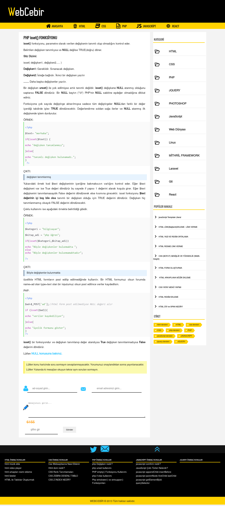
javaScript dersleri (164, 336)
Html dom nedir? (56, 470)
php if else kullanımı (102, 477)
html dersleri (162, 325)
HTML (79, 25)
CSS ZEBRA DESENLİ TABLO (63, 477)
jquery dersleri (163, 342)
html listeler (10, 477)
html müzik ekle (12, 466)
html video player (13, 470)
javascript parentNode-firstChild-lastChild (156, 477)
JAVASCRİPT (146, 25)
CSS (100, 25)
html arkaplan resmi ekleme (18, 474)
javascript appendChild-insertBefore (153, 474)
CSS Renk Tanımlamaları (60, 474)
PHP (121, 25)
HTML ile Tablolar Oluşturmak (19, 481)
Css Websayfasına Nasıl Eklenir (64, 466)
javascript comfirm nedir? (148, 466)
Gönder (69, 431)
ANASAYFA (54, 25)
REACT (172, 25)
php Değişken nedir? (102, 466)
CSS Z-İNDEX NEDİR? (59, 481)
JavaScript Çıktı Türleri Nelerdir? (152, 470)
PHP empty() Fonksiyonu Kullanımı (109, 474)
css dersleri (194, 325)
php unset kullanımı (102, 470)
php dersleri (174, 330)
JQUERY (181, 342)
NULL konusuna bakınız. (46, 355)
